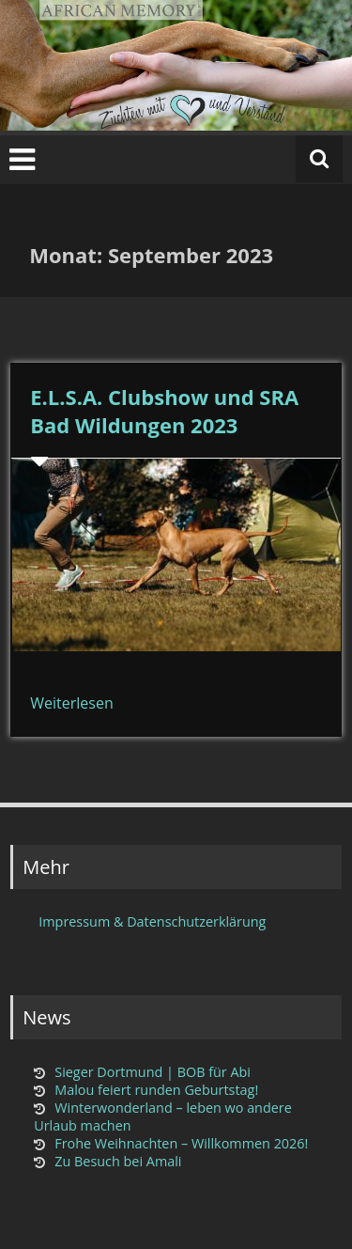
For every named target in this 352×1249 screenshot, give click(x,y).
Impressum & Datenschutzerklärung (152, 921)
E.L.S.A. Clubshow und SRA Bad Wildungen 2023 (164, 411)
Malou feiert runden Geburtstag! (156, 1090)
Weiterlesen (71, 703)
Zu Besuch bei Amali (117, 1161)
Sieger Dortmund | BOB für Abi (152, 1072)
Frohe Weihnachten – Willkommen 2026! (181, 1143)
